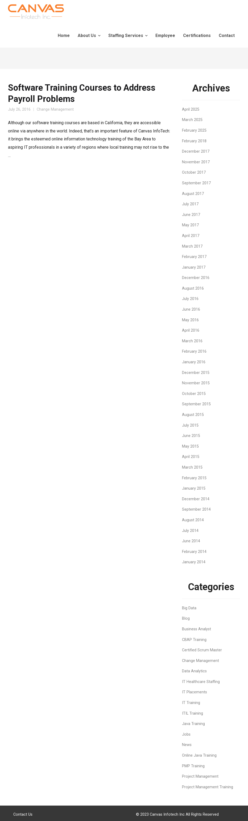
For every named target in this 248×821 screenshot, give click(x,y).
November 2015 (196, 383)
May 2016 (190, 320)
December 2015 (195, 372)
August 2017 (193, 193)
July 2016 (190, 299)
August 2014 (193, 520)
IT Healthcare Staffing (201, 682)
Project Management (200, 776)
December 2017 (195, 151)
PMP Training (193, 766)
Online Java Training (199, 755)
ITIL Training (192, 713)
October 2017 (194, 172)
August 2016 (193, 288)
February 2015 (194, 478)
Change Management (55, 109)
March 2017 (192, 246)
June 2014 (191, 541)
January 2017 (193, 267)
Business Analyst (196, 629)
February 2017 (194, 257)
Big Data (189, 608)
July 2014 (190, 530)
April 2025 (190, 109)
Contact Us (22, 814)
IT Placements (194, 692)
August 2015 (193, 414)
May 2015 (190, 446)
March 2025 (192, 120)
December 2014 (195, 499)
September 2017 (196, 183)
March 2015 (192, 467)
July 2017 (190, 204)
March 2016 (192, 341)
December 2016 (195, 278)
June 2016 (191, 309)
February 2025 (194, 130)
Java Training (193, 724)
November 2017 (196, 162)
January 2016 (193, 362)
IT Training (191, 703)
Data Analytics (194, 671)
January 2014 (193, 562)
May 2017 (190, 225)
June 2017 (191, 214)
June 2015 (191, 436)
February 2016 (194, 351)
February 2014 (194, 551)
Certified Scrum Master (202, 650)
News (187, 745)
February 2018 (194, 141)
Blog (186, 618)
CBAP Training (194, 639)
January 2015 (193, 488)
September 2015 (196, 404)
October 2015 (194, 393)
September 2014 (196, 509)
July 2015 (190, 425)
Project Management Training (207, 787)
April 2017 (190, 236)
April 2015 (190, 457)
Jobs (186, 734)
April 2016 (190, 330)
